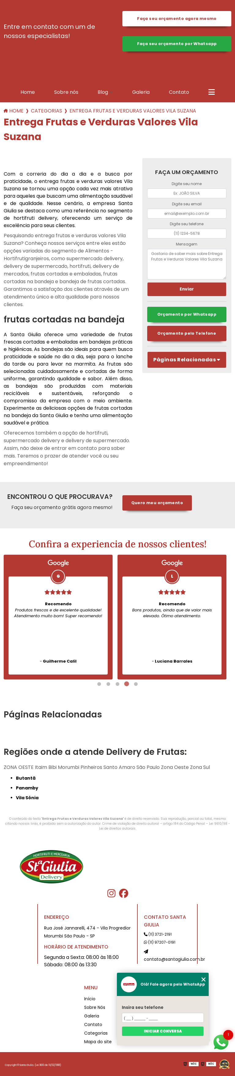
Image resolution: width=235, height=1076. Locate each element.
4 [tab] (127, 684)
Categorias (46, 110)
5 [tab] (136, 684)
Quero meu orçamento (157, 502)
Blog (103, 92)
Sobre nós (66, 92)
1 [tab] (99, 684)
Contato (179, 92)
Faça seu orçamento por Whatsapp (177, 43)
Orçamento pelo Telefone (186, 333)
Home (28, 92)
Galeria (141, 92)
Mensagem (186, 244)
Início (89, 999)
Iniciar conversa (163, 1031)
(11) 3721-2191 (158, 934)
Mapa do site (98, 1042)
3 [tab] (117, 684)
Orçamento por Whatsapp (186, 314)
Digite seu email (187, 204)
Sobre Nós (94, 1007)
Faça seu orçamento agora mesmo (176, 18)
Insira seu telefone (142, 1007)
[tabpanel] (58, 617)
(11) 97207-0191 (159, 942)
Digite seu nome (187, 183)
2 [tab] (108, 684)
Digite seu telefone (186, 223)
